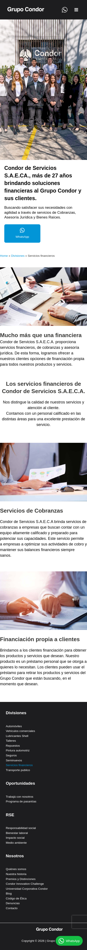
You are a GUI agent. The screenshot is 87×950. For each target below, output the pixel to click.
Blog (9, 893)
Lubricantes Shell (17, 736)
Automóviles (14, 726)
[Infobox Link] (22, 233)
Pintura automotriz (18, 750)
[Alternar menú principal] (76, 9)
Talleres (11, 740)
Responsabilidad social (21, 828)
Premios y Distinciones (20, 879)
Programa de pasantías (21, 801)
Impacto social (15, 837)
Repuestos (13, 745)
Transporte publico (18, 770)
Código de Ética (16, 898)
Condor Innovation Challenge (25, 883)
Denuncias (13, 903)
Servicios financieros (19, 765)
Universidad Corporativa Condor (27, 888)
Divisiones (17, 255)
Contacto (12, 908)
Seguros (11, 755)
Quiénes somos (16, 869)
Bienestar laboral (17, 833)
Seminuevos (14, 760)
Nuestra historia (16, 874)
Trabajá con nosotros (19, 796)
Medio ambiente (16, 842)
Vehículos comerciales (20, 731)
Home (4, 255)
